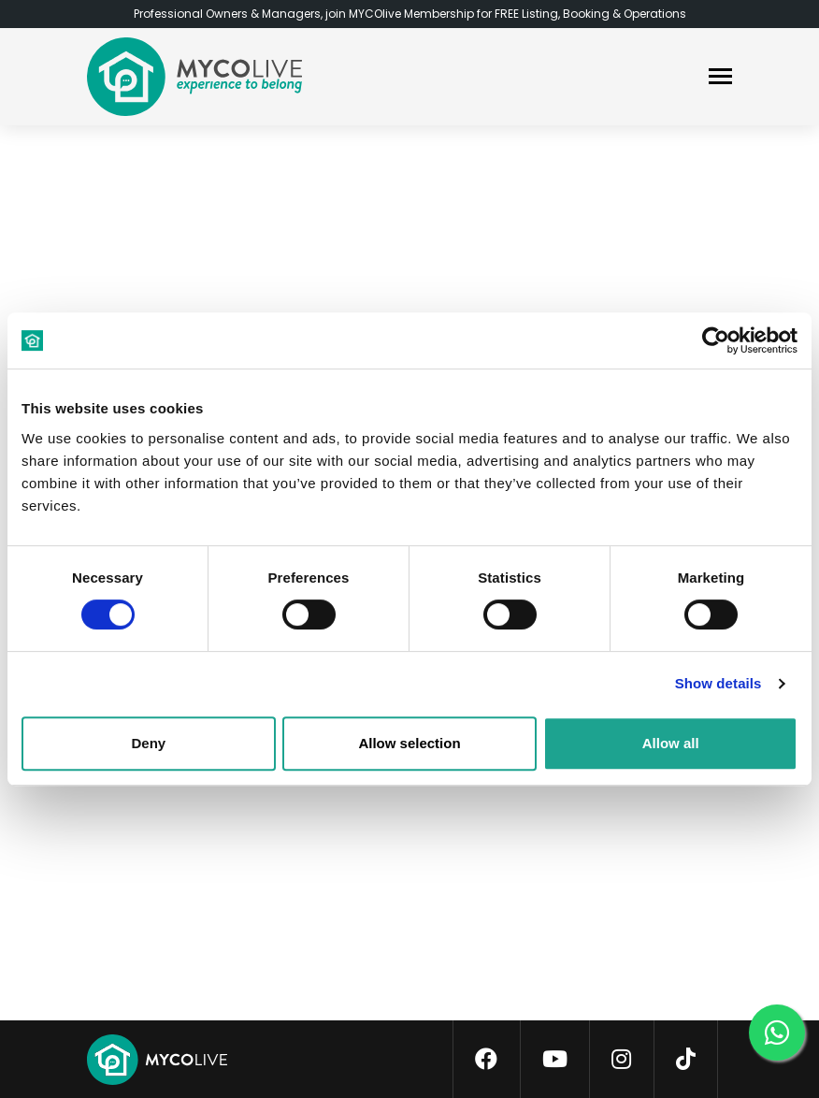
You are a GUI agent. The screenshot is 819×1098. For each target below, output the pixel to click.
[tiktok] (686, 1059)
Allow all (670, 743)
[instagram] (621, 1059)
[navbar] (720, 78)
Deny (148, 743)
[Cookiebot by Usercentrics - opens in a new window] (715, 340)
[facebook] (486, 1059)
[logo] (194, 76)
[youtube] (555, 1059)
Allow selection (409, 743)
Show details (718, 683)
